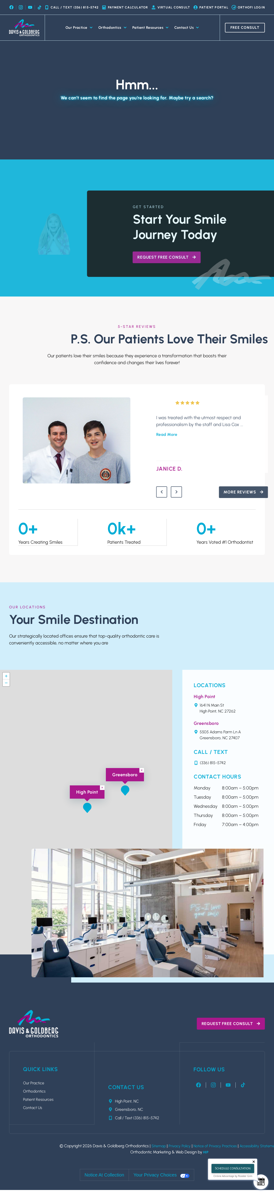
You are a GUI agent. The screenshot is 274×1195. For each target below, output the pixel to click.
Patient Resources (150, 27)
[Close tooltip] (253, 1161)
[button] (125, 791)
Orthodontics (112, 27)
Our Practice (79, 27)
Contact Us (186, 27)
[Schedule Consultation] (260, 1181)
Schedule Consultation (233, 1168)
